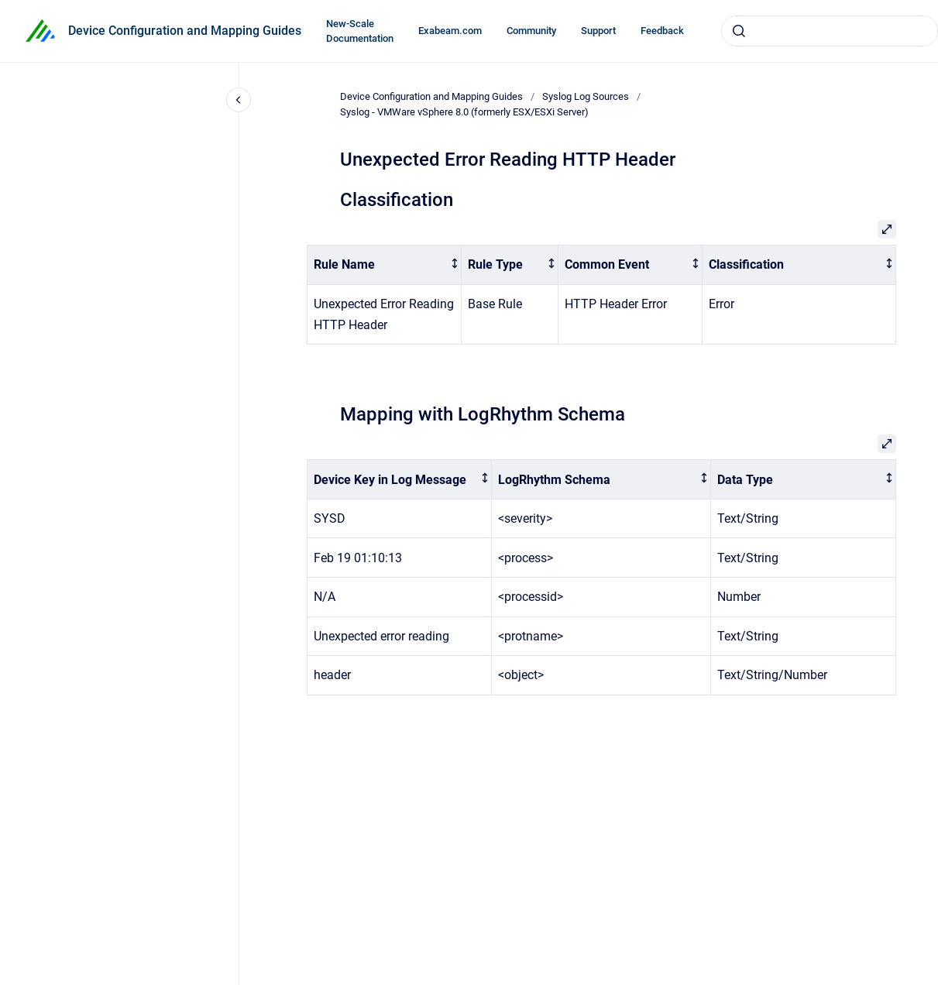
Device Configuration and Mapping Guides (184, 30)
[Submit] (739, 31)
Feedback (662, 30)
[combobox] (829, 31)
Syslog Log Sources (585, 96)
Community (531, 30)
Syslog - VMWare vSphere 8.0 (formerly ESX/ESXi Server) (464, 112)
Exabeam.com (450, 30)
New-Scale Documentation (359, 31)
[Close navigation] (238, 100)
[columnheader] (384, 265)
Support (598, 30)
